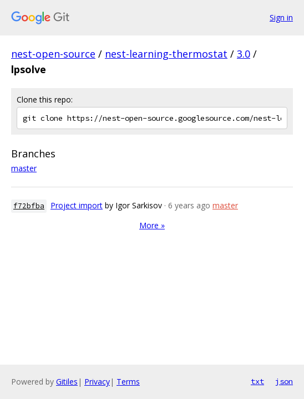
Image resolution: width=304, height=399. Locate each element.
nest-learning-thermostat (166, 53)
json (284, 381)
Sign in (281, 17)
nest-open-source (53, 53)
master (24, 168)
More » (152, 225)
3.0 (243, 53)
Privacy (97, 381)
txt (257, 381)
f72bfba (28, 206)
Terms (128, 381)
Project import (76, 205)
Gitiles (67, 381)
